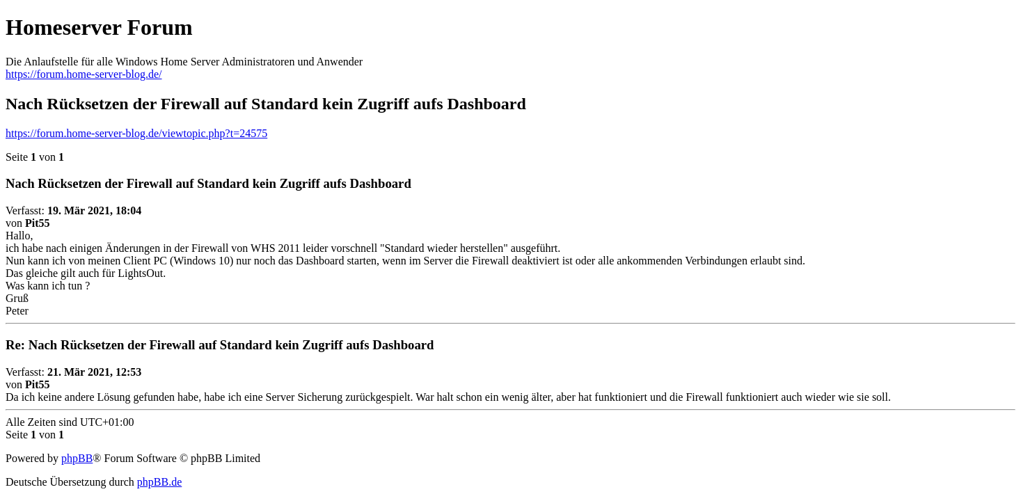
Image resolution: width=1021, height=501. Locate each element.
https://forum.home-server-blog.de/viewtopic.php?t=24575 (136, 133)
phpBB (77, 458)
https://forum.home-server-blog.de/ (84, 74)
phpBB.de (159, 482)
